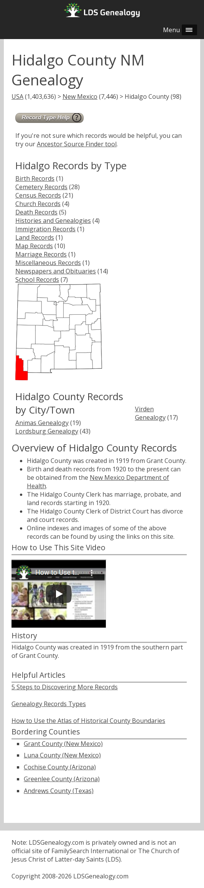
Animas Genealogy (42, 423)
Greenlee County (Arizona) (62, 779)
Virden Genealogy (150, 413)
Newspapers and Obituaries (55, 271)
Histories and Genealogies (53, 220)
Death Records (36, 212)
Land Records (34, 237)
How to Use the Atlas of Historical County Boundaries (88, 720)
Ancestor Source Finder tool (77, 144)
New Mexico (80, 96)
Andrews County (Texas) (59, 791)
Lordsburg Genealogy (46, 431)
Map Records (34, 246)
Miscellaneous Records (48, 262)
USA (17, 96)
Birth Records (34, 178)
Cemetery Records (41, 187)
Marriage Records (41, 254)
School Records (37, 279)
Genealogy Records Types (49, 704)
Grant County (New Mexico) (63, 743)
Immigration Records (45, 229)
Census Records (38, 195)
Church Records (38, 204)
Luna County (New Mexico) (62, 755)
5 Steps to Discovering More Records (65, 687)
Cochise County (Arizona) (60, 767)
